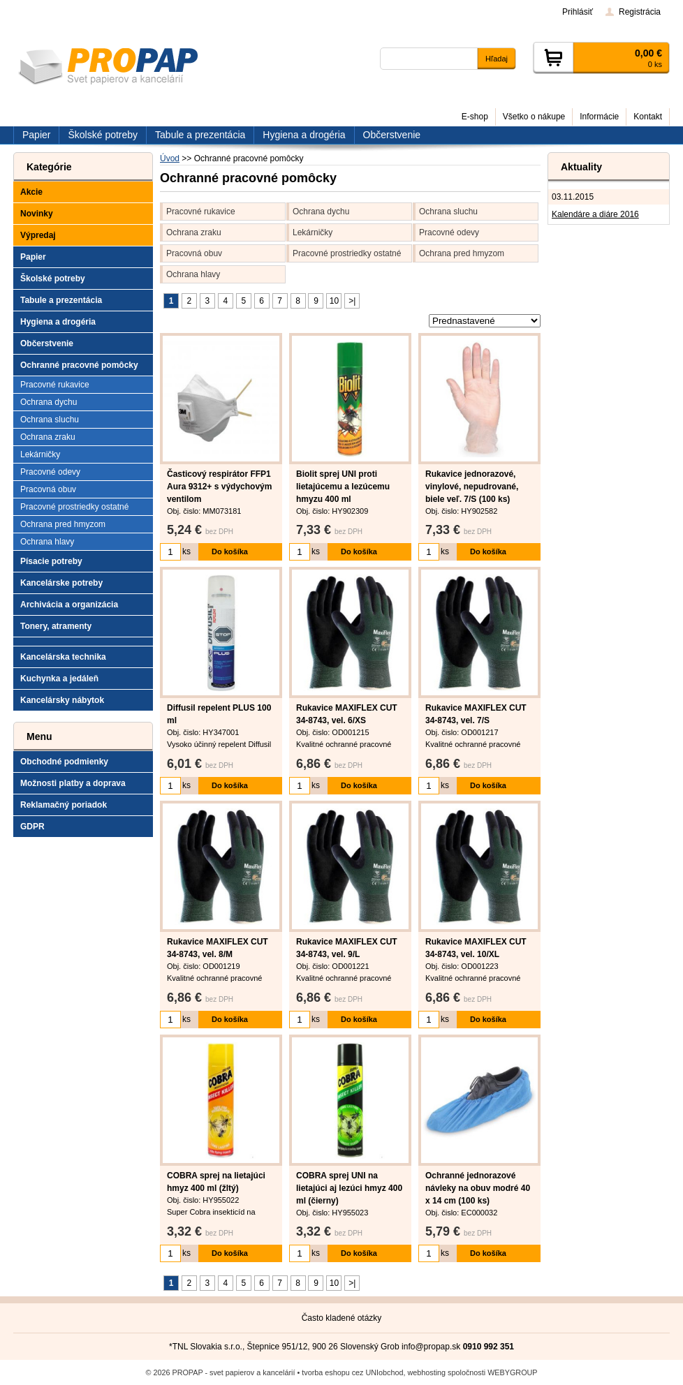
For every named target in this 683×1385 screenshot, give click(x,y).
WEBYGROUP (512, 1372)
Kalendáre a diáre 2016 (595, 214)
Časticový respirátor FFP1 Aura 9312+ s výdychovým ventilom (219, 486)
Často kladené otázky (342, 1318)
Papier (33, 257)
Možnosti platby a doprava (73, 783)
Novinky (36, 214)
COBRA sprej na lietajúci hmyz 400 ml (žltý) (216, 1182)
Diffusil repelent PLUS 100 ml (219, 714)
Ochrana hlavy (193, 274)
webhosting (427, 1372)
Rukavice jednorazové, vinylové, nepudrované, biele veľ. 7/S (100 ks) (471, 486)
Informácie (599, 116)
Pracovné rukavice (200, 211)
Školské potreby (52, 278)
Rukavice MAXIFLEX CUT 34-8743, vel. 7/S (476, 714)
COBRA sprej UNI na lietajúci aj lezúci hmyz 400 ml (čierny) (349, 1188)
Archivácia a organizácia (69, 604)
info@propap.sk (431, 1346)
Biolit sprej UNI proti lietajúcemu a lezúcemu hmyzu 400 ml (343, 486)
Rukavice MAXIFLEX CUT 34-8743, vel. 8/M (217, 948)
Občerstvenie (46, 343)
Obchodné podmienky (64, 761)
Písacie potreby (51, 561)
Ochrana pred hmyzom (461, 253)
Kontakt (647, 116)
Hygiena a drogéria (58, 322)
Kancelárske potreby (61, 583)
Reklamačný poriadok (63, 805)
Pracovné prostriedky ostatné (347, 253)
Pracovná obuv (194, 253)
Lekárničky (312, 232)
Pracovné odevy (449, 232)
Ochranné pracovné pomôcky (79, 365)
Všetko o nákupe (534, 116)
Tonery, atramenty (55, 626)
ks (186, 551)
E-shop (475, 116)
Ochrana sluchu (448, 211)
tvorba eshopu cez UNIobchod (352, 1372)
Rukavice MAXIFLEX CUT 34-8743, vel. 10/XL (476, 948)
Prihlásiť (577, 12)
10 (334, 301)
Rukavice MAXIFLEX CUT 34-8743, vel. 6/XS (346, 714)
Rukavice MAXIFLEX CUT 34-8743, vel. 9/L (346, 948)
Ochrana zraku (193, 232)
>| (351, 301)
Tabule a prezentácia (61, 300)
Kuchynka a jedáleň (59, 678)
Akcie (31, 192)
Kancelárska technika (63, 657)
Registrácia (640, 12)
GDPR (32, 826)
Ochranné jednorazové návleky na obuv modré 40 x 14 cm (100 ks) (477, 1188)
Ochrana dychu (321, 211)
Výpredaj (38, 235)
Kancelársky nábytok (62, 700)
